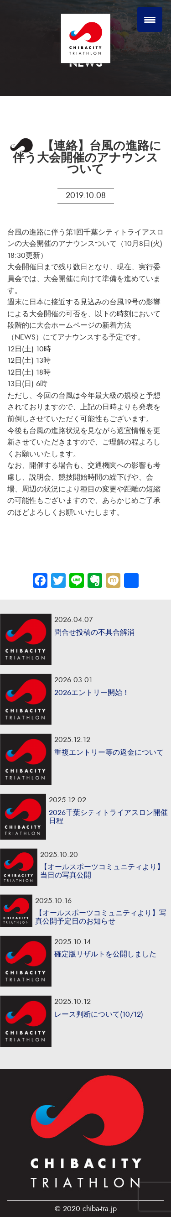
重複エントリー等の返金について (109, 752)
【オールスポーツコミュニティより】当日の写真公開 (102, 871)
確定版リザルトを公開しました (105, 954)
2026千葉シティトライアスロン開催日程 (108, 817)
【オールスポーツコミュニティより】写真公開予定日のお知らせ (100, 917)
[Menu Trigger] (149, 19)
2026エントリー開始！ (92, 693)
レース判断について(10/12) (98, 1014)
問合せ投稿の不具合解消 (94, 632)
